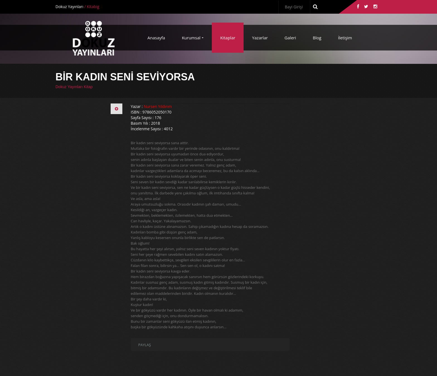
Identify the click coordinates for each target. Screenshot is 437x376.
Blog (317, 37)
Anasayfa (156, 37)
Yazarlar (260, 37)
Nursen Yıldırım (158, 106)
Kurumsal (191, 37)
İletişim (345, 37)
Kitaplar (227, 37)
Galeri (290, 37)
